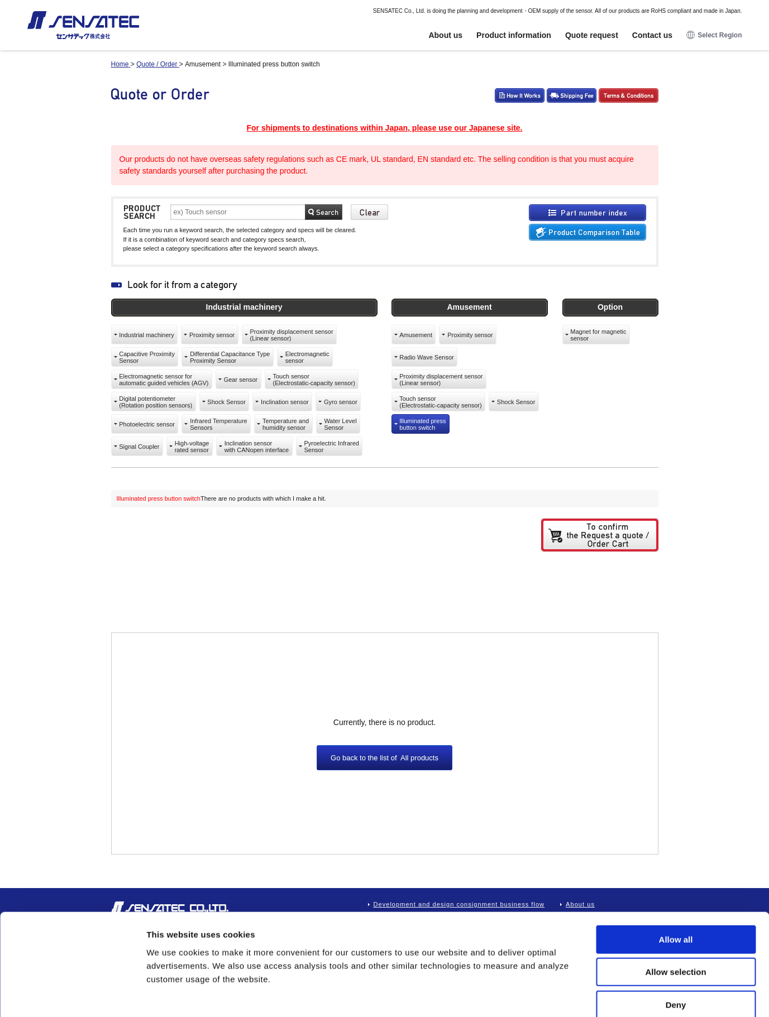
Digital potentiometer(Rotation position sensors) (155, 402)
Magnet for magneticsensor (598, 335)
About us (445, 35)
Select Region (714, 35)
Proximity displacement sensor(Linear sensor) (291, 335)
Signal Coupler (139, 446)
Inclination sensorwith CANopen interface (257, 446)
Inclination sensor (285, 402)
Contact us (652, 35)
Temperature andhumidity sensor (285, 424)
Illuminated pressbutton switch (422, 424)
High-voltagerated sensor (192, 446)
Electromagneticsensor (307, 357)
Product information (513, 35)
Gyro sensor (340, 402)
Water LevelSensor (340, 424)
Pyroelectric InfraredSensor (331, 446)
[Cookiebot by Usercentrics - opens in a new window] (72, 995)
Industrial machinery (146, 335)
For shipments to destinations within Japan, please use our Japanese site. (384, 127)
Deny (676, 946)
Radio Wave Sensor (426, 357)
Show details (586, 995)
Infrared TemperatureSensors (218, 424)
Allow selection (675, 913)
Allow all (676, 880)
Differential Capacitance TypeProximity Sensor (230, 357)
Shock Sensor (226, 402)
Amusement (415, 335)
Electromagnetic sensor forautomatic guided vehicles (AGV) (163, 379)
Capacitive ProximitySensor (147, 357)
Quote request (591, 35)
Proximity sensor (212, 335)
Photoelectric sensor (147, 424)
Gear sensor (241, 379)
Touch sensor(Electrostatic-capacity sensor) (314, 379)
